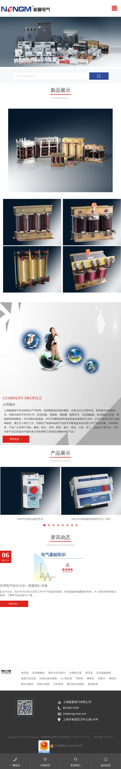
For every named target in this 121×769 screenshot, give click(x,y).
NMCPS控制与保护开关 (30, 493)
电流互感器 (43, 684)
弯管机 (79, 678)
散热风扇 (93, 684)
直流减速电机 (103, 672)
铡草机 (90, 678)
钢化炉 (112, 678)
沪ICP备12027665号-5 (81, 737)
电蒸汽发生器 (28, 678)
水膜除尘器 (75, 672)
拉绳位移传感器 (48, 678)
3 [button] (64, 62)
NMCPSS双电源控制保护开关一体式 (91, 493)
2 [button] (60, 62)
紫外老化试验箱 (75, 684)
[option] (60, 42)
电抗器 (25, 672)
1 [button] (57, 62)
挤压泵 (89, 672)
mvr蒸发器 (66, 678)
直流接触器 (38, 672)
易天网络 (109, 737)
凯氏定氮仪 (27, 684)
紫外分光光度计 (57, 672)
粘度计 (101, 678)
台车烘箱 (58, 684)
